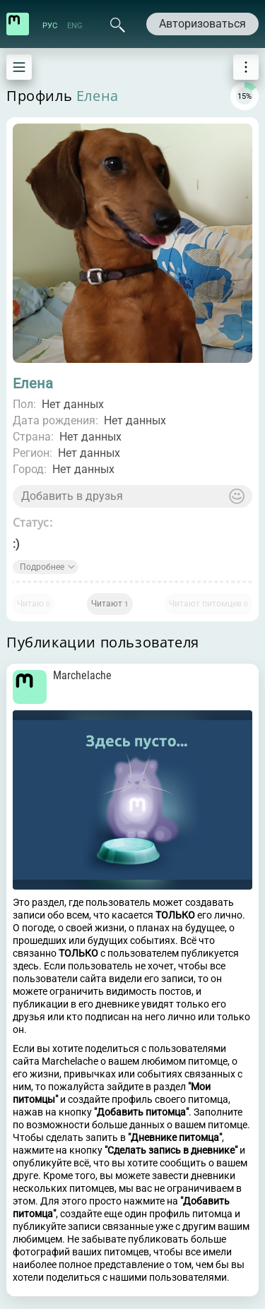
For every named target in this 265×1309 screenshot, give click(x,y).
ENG (75, 25)
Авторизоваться (202, 23)
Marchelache (82, 675)
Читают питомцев (208, 604)
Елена (97, 95)
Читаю (33, 604)
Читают (110, 604)
